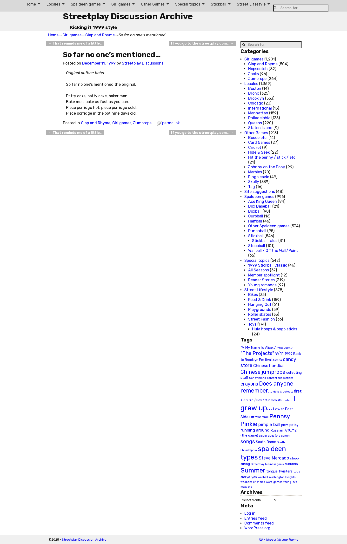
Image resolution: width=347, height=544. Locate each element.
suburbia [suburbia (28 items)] (291, 464)
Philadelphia (259, 118)
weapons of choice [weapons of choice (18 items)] (252, 482)
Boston (254, 88)
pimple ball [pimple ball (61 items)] (269, 424)
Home (31, 4)
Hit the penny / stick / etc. (272, 157)
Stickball (218, 4)
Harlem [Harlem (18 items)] (287, 400)
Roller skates (259, 314)
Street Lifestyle (251, 4)
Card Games (259, 142)
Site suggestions (259, 191)
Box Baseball (259, 206)
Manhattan (258, 113)
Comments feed (259, 523)
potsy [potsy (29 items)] (294, 425)
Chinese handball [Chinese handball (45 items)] (269, 365)
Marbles (255, 172)
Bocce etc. (257, 137)
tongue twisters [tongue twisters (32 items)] (279, 471)
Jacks (253, 74)
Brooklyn (256, 98)
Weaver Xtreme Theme (282, 539)
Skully (253, 181)
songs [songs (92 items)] (247, 441)
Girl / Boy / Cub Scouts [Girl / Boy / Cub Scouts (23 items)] (265, 400)
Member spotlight (264, 275)
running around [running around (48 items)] (254, 430)
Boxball (254, 211)
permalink (171, 123)
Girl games (120, 4)
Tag (251, 186)
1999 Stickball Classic (267, 265)
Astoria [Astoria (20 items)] (277, 360)
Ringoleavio (258, 177)
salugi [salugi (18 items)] (263, 435)
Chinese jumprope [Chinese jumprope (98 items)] (262, 372)
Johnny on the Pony (266, 167)
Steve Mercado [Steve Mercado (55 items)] (274, 457)
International (260, 108)
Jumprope (142, 123)
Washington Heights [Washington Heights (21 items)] (282, 477)
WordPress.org (257, 528)
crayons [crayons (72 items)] (249, 384)
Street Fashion (261, 319)
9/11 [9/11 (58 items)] (279, 353)
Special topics (187, 4)
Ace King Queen (262, 201)
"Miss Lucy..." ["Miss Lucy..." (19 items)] (285, 347)
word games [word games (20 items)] (274, 482)
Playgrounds (259, 309)
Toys (252, 324)
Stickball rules (264, 240)
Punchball (257, 231)
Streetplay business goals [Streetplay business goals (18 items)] (267, 464)
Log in (249, 513)
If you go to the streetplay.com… (202, 43)
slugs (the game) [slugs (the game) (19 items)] (279, 435)
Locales (53, 4)
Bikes (253, 294)
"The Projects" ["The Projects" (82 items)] (257, 353)
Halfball (255, 221)
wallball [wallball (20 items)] (263, 477)
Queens (255, 123)
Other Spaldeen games (268, 226)
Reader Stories (261, 280)
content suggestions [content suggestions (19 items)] (280, 378)
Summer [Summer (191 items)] (252, 470)
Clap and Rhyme (100, 35)
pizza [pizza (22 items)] (284, 425)
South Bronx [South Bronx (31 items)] (266, 442)
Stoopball (256, 245)
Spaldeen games (86, 4)
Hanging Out (259, 304)
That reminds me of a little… (75, 43)
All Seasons (258, 270)
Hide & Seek (259, 152)
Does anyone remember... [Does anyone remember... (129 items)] (266, 387)
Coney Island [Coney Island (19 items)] (257, 378)
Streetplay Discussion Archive (128, 16)
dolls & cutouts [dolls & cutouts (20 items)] (283, 391)
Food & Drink (259, 299)
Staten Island (260, 127)
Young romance (262, 285)
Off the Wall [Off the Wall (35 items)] (258, 417)
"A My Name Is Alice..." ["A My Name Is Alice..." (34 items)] (258, 347)
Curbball (255, 216)
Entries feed (255, 518)
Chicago (255, 103)
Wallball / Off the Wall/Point (273, 250)
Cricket (254, 147)
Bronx (253, 93)
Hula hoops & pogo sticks (274, 329)
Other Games (153, 4)
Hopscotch (258, 68)
